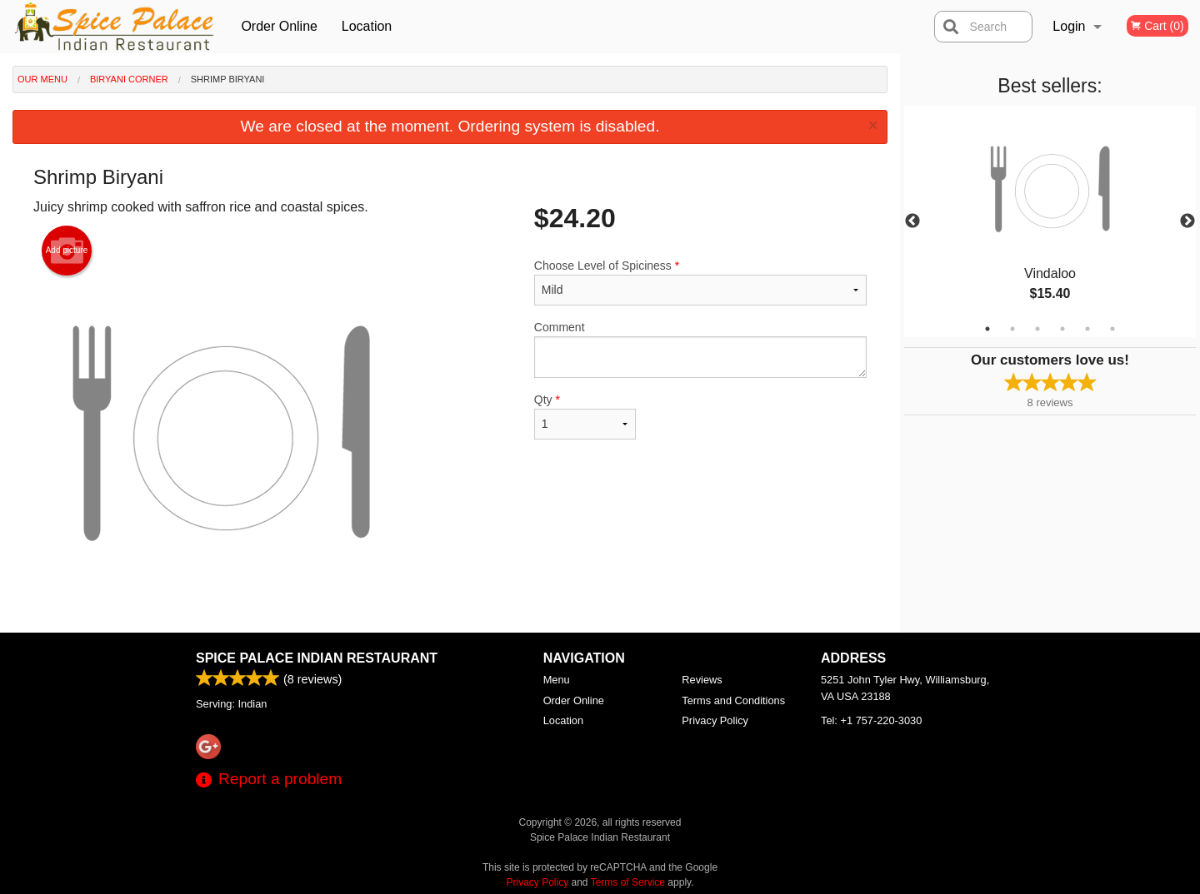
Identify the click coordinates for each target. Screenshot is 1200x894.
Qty (585, 416)
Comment (700, 349)
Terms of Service (628, 882)
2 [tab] (1012, 328)
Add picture (67, 251)
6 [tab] (1112, 328)
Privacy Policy (715, 720)
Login (1068, 26)
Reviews (702, 679)
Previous (912, 221)
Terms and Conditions (733, 700)
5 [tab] (1087, 328)
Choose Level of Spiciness (700, 282)
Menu (556, 679)
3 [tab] (1037, 328)
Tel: (871, 720)
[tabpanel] (1050, 221)
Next (1187, 221)
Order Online (279, 26)
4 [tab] (1062, 328)
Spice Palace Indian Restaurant (317, 658)
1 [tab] (987, 328)
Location (367, 26)
